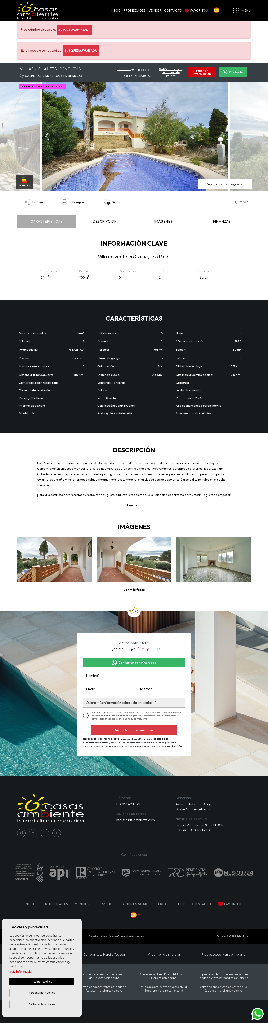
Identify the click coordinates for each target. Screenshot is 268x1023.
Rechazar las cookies (42, 1004)
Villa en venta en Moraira (164, 954)
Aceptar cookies (42, 981)
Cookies (93, 936)
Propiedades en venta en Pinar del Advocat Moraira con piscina (104, 988)
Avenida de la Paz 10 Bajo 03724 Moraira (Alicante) (194, 806)
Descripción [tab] (105, 221)
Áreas (163, 904)
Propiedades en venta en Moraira (223, 954)
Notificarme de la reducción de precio (170, 72)
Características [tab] (46, 221)
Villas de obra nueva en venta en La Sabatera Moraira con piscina (164, 988)
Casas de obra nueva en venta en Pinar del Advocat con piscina (104, 976)
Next (223, 136)
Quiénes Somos (136, 904)
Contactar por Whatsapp (134, 662)
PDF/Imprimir (75, 202)
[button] (134, 590)
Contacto (173, 10)
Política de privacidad (112, 715)
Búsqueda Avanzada (74, 29)
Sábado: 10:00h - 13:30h (193, 830)
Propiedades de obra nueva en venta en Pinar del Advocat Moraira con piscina (223, 976)
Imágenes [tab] (163, 221)
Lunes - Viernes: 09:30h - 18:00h (199, 825)
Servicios (106, 904)
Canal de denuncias (130, 936)
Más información (21, 972)
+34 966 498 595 (128, 804)
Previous (46, 136)
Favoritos (196, 10)
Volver (241, 202)
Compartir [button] (36, 202)
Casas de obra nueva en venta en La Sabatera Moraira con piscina (223, 988)
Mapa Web (108, 936)
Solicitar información (202, 72)
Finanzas (222, 221)
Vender (155, 10)
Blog (180, 904)
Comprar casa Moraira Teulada (104, 954)
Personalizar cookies (42, 992)
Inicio (116, 10)
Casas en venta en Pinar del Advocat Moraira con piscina (164, 976)
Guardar (114, 202)
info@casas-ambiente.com (135, 820)
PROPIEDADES (135, 10)
